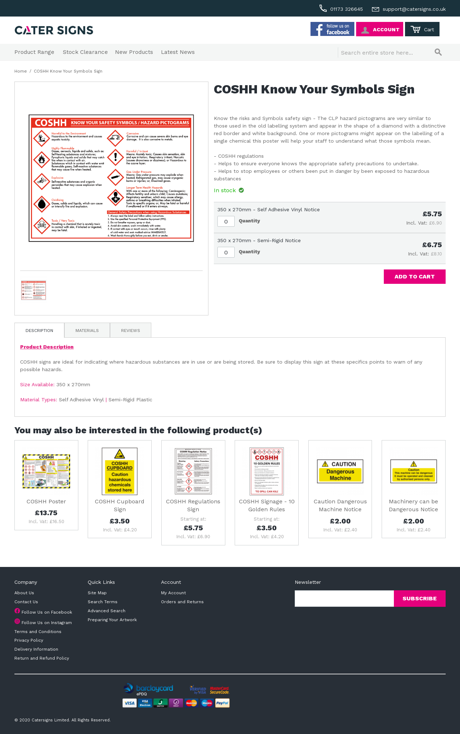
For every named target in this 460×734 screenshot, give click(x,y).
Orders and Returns (182, 601)
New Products (134, 52)
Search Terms (103, 601)
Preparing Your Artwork (112, 619)
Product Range (34, 52)
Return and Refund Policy (41, 658)
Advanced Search (106, 610)
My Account (173, 592)
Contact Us (26, 601)
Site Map (97, 592)
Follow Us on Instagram (47, 622)
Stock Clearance (85, 52)
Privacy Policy (28, 640)
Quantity (249, 220)
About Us (24, 592)
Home (20, 71)
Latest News (178, 52)
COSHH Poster (46, 501)
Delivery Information (36, 649)
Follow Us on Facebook (47, 612)
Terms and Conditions (37, 631)
